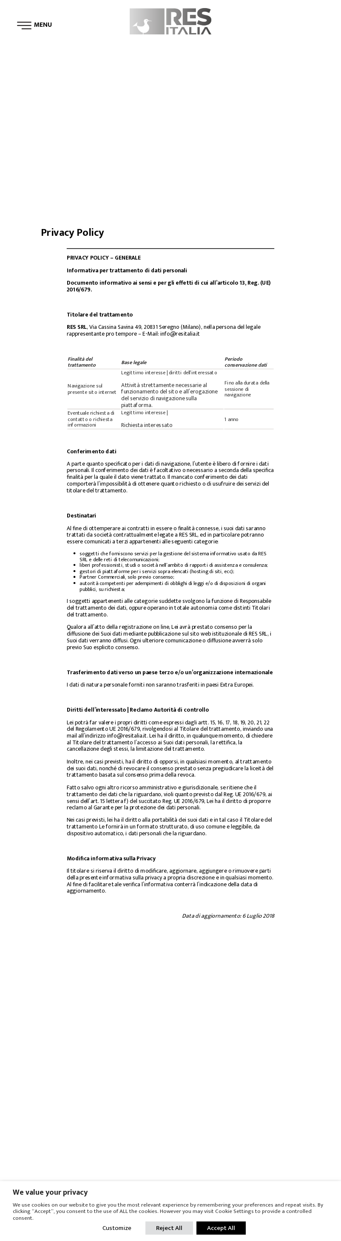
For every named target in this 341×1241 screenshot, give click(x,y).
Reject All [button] (169, 1228)
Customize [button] (116, 1228)
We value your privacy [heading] (50, 1192)
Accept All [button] (221, 1228)
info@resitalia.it (180, 334)
